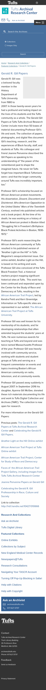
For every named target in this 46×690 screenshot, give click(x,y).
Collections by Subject (13, 546)
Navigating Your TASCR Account (19, 572)
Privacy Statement (8, 678)
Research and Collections (18, 63)
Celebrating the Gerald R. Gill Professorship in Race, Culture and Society (19, 492)
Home (3, 63)
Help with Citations (11, 584)
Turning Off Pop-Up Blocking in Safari (21, 578)
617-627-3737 (11, 608)
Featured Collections (12, 533)
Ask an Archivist (18, 20)
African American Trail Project (17, 295)
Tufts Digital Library (11, 527)
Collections (11, 41)
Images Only (12, 45)
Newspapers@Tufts (12, 559)
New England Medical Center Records (22, 553)
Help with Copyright (11, 591)
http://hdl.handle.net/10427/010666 (20, 506)
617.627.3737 (12, 654)
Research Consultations (14, 565)
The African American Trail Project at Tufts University (22, 311)
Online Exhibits (9, 540)
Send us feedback (8, 664)
